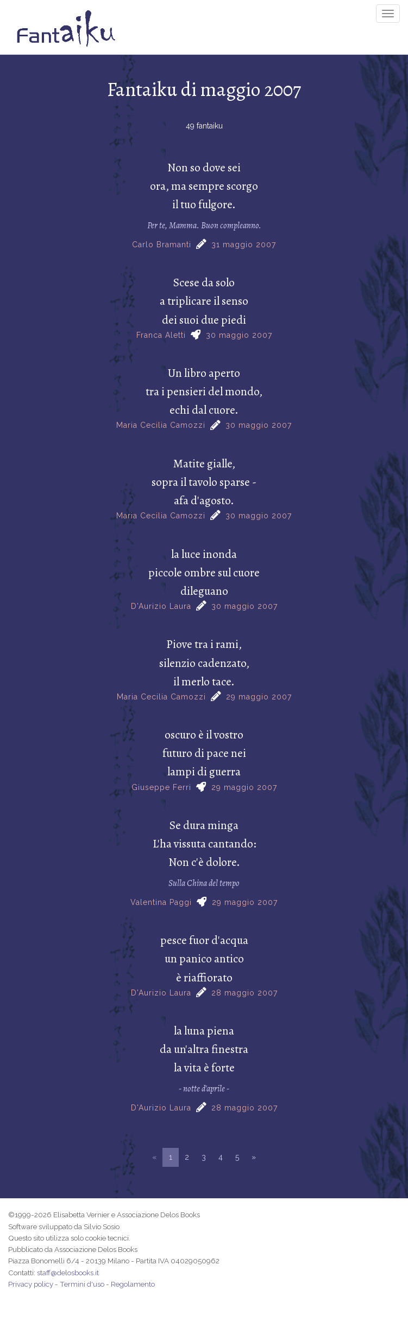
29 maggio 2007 (259, 696)
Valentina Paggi (161, 902)
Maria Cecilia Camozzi (160, 425)
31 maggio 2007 (243, 244)
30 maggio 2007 (239, 335)
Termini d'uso (82, 1284)
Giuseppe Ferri (161, 787)
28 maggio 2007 (244, 992)
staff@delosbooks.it (68, 1272)
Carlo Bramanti (161, 244)
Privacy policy (30, 1284)
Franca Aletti (161, 335)
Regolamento (133, 1284)
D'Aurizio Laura (161, 606)
